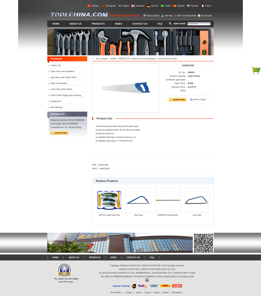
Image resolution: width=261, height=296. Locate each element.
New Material (56, 107)
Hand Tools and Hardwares (144, 58)
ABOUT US (74, 257)
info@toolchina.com (172, 276)
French (208, 6)
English (126, 6)
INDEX (114, 257)
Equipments (56, 101)
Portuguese (111, 6)
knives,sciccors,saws (167, 58)
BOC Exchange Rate (187, 15)
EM (192, 276)
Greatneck (176, 292)
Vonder (156, 292)
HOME (113, 58)
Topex (138, 292)
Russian (194, 6)
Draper (129, 292)
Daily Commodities (59, 83)
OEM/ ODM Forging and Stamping (66, 95)
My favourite (206, 15)
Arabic (168, 6)
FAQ (152, 257)
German (154, 6)
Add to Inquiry (200, 99)
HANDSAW (103, 165)
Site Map (169, 15)
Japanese (140, 6)
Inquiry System (153, 15)
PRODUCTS (124, 58)
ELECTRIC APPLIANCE (61, 89)
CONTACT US (133, 257)
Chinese (95, 6)
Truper (147, 292)
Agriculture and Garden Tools (63, 77)
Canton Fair (56, 65)
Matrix (166, 292)
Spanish (180, 6)
